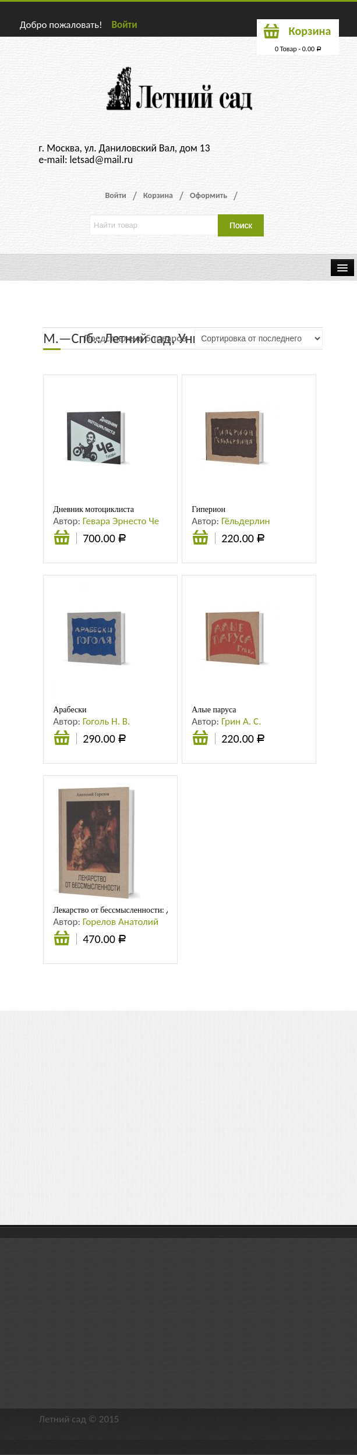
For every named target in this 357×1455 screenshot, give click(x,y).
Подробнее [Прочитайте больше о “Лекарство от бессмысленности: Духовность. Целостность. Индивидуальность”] (61, 939)
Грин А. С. (241, 721)
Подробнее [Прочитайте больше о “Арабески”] (61, 739)
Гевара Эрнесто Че (121, 521)
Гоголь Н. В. (106, 721)
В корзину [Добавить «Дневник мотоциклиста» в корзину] (61, 543)
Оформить (208, 195)
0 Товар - (298, 49)
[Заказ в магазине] (259, 338)
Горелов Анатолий (120, 922)
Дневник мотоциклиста (93, 509)
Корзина (158, 195)
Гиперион (208, 509)
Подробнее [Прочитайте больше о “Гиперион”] (200, 539)
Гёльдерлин (245, 521)
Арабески (69, 709)
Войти (124, 25)
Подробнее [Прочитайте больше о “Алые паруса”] (200, 739)
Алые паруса (214, 709)
